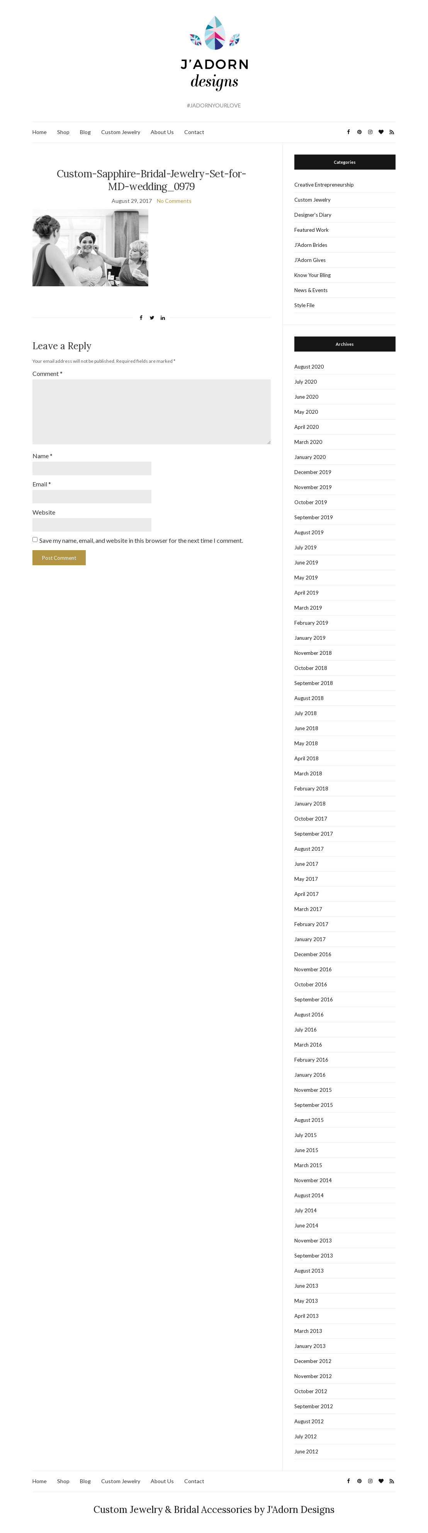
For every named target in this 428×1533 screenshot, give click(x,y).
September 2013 (313, 1256)
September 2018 (313, 683)
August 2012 (309, 1421)
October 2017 (310, 819)
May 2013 (306, 1301)
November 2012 (313, 1376)
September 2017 (313, 834)
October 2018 (310, 668)
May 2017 (306, 879)
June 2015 (306, 1150)
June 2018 (306, 728)
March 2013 (308, 1331)
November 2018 (313, 653)
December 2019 (312, 472)
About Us (162, 132)
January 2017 (310, 939)
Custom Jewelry (120, 132)
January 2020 (310, 457)
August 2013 (309, 1271)
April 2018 (306, 758)
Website (43, 512)
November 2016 (313, 969)
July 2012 (305, 1436)
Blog (85, 132)
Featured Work (311, 230)
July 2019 (305, 547)
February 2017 (311, 924)
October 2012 (310, 1391)
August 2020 (309, 367)
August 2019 (309, 532)
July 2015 (305, 1135)
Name (42, 455)
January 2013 (310, 1346)
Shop (63, 132)
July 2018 (305, 713)
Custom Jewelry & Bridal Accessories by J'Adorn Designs (214, 1510)
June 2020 (306, 397)
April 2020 (306, 427)
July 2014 (305, 1210)
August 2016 (309, 1014)
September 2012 (313, 1406)
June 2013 (306, 1286)
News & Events (311, 290)
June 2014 (306, 1225)
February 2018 (311, 788)
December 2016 (312, 954)
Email (41, 484)
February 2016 (311, 1060)
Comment (47, 373)
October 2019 (310, 502)
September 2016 (313, 999)
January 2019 (310, 638)
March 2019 (308, 608)
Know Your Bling (312, 275)
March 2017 (308, 909)
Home (39, 132)
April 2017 (306, 894)
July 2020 (305, 382)
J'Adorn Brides (310, 245)
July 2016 (305, 1030)
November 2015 (313, 1090)
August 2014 (309, 1195)
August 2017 (309, 849)
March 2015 (308, 1165)
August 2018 (309, 698)
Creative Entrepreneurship (324, 185)
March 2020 (308, 442)
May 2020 (306, 412)
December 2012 (312, 1361)
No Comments (174, 200)
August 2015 (309, 1120)
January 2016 (310, 1075)
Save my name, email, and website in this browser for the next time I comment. (141, 540)
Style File (304, 305)
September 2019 (313, 517)
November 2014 (313, 1180)
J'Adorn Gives (310, 260)
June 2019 (306, 562)
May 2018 (306, 743)
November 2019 (313, 487)
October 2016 (310, 984)
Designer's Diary (312, 215)
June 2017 (306, 864)
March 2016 (308, 1045)
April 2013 (306, 1316)
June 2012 (306, 1451)
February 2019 (311, 623)
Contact (194, 132)
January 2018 (310, 803)
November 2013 (313, 1240)
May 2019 (306, 577)
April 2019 (306, 593)
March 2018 (308, 773)
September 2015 (313, 1105)
